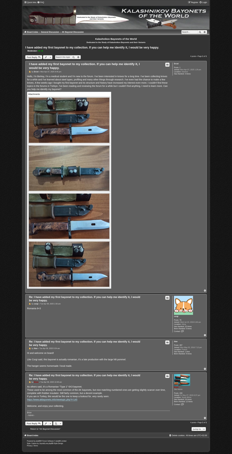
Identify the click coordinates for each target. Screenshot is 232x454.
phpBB (38, 441)
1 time (187, 352)
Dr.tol (176, 64)
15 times (188, 326)
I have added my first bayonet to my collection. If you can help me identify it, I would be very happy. (92, 47)
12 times (189, 401)
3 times (188, 74)
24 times (188, 399)
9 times (189, 354)
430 (180, 393)
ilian (176, 341)
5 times (189, 329)
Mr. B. (41, 51)
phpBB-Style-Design (55, 443)
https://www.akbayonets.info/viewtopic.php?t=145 (52, 399)
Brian (176, 387)
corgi (176, 316)
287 (180, 345)
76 (180, 320)
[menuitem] (40, 2)
